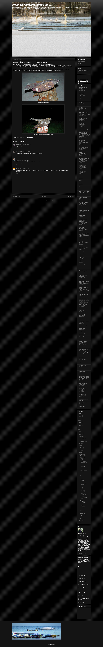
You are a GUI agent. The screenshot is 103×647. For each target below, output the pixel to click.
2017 (80, 425)
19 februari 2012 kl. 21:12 (25, 151)
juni (81, 447)
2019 (80, 422)
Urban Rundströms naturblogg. (31, 4)
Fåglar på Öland (82, 171)
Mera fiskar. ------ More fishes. (83, 491)
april (81, 450)
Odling (80, 198)
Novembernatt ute (82, 248)
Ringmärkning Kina (83, 325)
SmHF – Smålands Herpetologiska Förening (83, 342)
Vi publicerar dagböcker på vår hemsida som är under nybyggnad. (84, 135)
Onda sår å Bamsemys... (84, 103)
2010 (80, 522)
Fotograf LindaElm (83, 383)
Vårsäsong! (81, 337)
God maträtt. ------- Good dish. (83, 494)
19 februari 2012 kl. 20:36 (26, 144)
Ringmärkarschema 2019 (84, 235)
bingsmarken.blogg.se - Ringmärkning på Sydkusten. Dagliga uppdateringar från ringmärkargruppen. (84, 131)
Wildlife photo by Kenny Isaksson (83, 319)
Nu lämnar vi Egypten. (82, 486)
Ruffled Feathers (83, 118)
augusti (82, 443)
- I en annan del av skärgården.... (83, 276)
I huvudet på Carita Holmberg (83, 360)
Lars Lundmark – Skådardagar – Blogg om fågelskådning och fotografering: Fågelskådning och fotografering (84, 301)
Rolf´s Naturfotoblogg (84, 147)
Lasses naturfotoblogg (84, 210)
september (82, 441)
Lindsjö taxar (82, 371)
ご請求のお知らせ (82, 108)
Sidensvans (81, 211)
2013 (80, 432)
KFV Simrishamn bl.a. (84, 176)
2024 (80, 415)
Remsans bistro (82, 365)
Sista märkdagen (82, 333)
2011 (80, 520)
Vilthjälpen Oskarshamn (82, 228)
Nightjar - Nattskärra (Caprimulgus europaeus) (83, 220)
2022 (80, 416)
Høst (80, 187)
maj (81, 448)
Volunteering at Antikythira (82, 258)
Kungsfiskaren (82, 394)
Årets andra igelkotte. (83, 229)
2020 (80, 420)
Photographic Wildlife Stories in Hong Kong (84, 377)
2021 (80, 418)
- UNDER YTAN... (82, 277)
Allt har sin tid (82, 172)
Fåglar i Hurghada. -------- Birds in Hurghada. (83, 507)
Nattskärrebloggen (81, 61)
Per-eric (17, 168)
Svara (17, 147)
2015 (80, 429)
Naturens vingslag (83, 270)
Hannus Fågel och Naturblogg (83, 403)
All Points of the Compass (82, 141)
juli (81, 445)
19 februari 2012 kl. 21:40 (28, 158)
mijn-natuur (81, 97)
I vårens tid (81, 310)
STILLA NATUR (82, 388)
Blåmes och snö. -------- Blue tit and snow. (83, 483)
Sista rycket (81, 125)
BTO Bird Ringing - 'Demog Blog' (83, 203)
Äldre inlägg (71, 196)
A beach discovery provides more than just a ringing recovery (84, 205)
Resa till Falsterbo (82, 254)
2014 (80, 431)
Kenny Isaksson (19, 158)
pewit (80, 152)
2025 (80, 413)
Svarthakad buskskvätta (84, 283)
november (82, 438)
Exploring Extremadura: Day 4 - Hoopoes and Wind (83, 242)
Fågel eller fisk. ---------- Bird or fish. (83, 497)
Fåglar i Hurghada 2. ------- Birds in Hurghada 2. (83, 502)
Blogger (53, 644)
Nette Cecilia (18, 144)
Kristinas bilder (82, 165)
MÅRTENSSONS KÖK (84, 191)
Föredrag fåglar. (83, 488)
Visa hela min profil (82, 553)
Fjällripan (18, 151)
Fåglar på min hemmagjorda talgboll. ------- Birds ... (83, 463)
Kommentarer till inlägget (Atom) (46, 200)
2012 (80, 434)
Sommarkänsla (82, 271)
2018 (80, 424)
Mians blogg (82, 314)
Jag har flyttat (82, 361)
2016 (80, 427)
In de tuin (81, 99)
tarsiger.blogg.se (83, 336)
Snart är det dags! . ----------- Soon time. (83, 458)
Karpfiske (81, 107)
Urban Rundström (83, 533)
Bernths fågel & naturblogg (82, 252)
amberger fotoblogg (83, 294)
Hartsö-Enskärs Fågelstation (82, 124)
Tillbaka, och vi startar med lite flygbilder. (83, 514)
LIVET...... (81, 102)
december (82, 436)
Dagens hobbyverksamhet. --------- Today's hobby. (83, 478)
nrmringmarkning (83, 331)
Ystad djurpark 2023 (83, 177)
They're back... (82, 119)
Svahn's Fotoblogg (83, 247)
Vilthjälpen (80, 63)
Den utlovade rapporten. (83, 511)
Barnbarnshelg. (83, 455)
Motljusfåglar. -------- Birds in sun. (83, 467)
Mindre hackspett (82, 395)
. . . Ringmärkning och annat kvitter (84, 234)
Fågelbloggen (82, 406)
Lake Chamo (81, 356)
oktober (82, 439)
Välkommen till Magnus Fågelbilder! (84, 282)
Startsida (44, 196)
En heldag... (81, 89)
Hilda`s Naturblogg (83, 186)
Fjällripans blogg (83, 180)
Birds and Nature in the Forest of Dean (84, 159)
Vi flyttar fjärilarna (82, 148)
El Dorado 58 (82, 215)
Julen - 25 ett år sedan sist (84, 114)
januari (81, 518)
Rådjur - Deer (82, 384)
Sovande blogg (82, 315)
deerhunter (81, 93)
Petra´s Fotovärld (83, 197)
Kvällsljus (81, 372)
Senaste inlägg (16, 196)
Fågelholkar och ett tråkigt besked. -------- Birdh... (83, 472)
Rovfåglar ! (81, 94)
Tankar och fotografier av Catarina (84, 265)
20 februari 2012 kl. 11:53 (24, 168)
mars (81, 452)
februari (82, 454)
